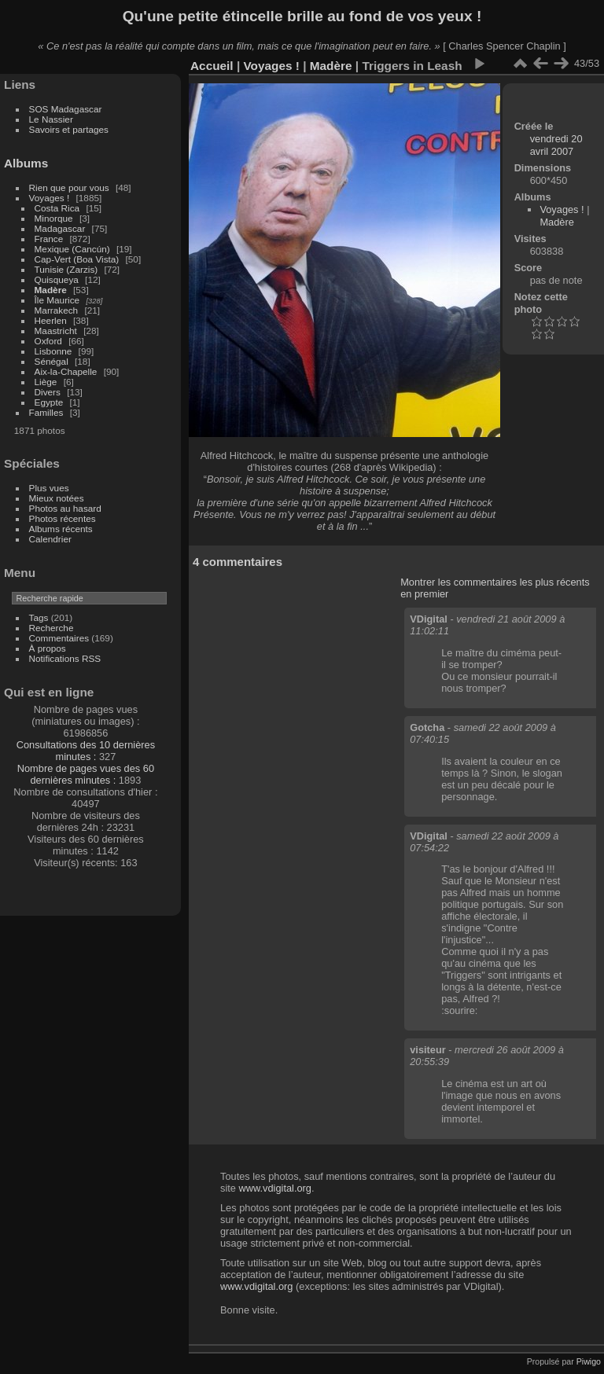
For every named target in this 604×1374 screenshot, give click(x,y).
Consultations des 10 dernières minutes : (86, 750)
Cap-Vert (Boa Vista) (77, 259)
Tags (39, 617)
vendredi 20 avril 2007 (556, 145)
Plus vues (49, 488)
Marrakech (57, 310)
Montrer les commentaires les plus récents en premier (494, 588)
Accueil (212, 65)
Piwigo (588, 1361)
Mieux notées (56, 498)
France (49, 238)
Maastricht (56, 330)
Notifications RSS (65, 658)
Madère (51, 290)
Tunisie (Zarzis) (66, 269)
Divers (48, 392)
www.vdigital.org (274, 1188)
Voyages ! (49, 198)
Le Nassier (51, 119)
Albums (26, 163)
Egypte (49, 402)
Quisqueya (57, 279)
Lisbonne (53, 351)
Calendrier (50, 539)
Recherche (51, 628)
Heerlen (51, 320)
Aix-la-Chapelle (66, 371)
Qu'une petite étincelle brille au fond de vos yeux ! (302, 16)
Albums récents (61, 529)
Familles (46, 412)
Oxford (48, 341)
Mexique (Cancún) (72, 249)
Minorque (54, 218)
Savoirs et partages (69, 129)
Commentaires (59, 638)
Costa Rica (57, 208)
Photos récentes (62, 518)
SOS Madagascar (65, 109)
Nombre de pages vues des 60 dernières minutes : (85, 774)
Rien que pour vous (70, 187)
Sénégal (51, 361)
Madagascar (60, 228)
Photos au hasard (65, 508)
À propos (47, 648)
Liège (46, 382)
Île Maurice (57, 300)
